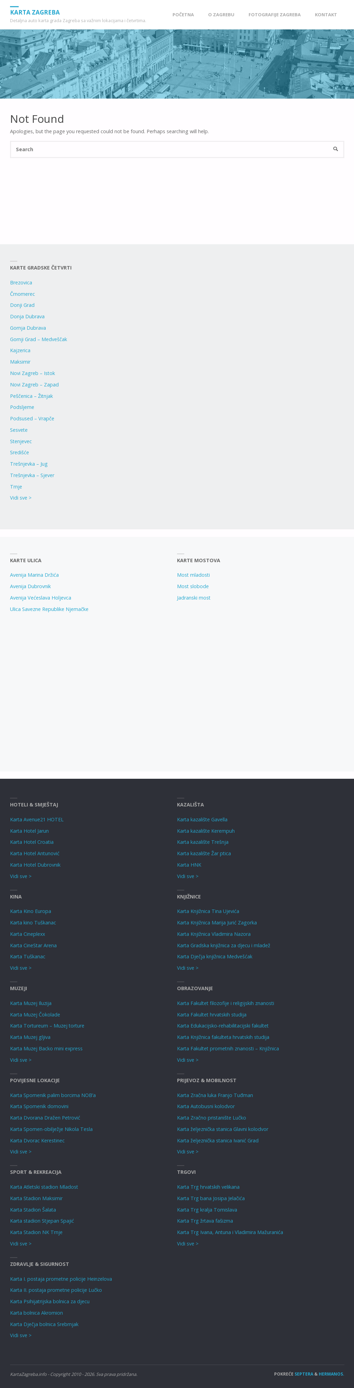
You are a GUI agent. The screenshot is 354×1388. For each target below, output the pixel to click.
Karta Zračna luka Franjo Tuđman (215, 1095)
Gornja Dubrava (28, 328)
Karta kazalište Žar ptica (204, 853)
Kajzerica (20, 350)
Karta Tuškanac (27, 956)
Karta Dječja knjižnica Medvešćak (214, 956)
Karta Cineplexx (27, 934)
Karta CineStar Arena (33, 945)
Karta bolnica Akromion (36, 1312)
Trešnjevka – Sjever (32, 475)
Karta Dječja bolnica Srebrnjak (44, 1324)
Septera (303, 1374)
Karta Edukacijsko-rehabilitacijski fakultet (223, 1025)
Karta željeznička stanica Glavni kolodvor (222, 1129)
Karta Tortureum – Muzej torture (47, 1025)
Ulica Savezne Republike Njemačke (49, 609)
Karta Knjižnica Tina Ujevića (208, 911)
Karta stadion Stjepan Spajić (42, 1220)
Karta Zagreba (35, 12)
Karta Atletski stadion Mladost (44, 1187)
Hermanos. (331, 1374)
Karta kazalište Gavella (202, 819)
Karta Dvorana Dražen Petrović (45, 1117)
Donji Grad (22, 305)
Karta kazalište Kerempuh (206, 831)
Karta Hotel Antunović (34, 853)
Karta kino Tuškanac (33, 922)
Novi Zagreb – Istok (32, 373)
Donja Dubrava (27, 316)
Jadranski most (194, 597)
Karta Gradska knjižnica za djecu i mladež (223, 945)
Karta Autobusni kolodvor (206, 1106)
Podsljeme (22, 407)
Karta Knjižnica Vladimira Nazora (214, 934)
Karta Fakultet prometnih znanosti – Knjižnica (228, 1048)
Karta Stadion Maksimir (36, 1198)
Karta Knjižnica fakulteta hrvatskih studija (223, 1037)
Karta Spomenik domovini (39, 1106)
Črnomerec (22, 294)
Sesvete (19, 430)
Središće (19, 452)
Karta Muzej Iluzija (31, 1003)
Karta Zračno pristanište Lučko (211, 1117)
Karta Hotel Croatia (32, 842)
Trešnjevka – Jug (29, 463)
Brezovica (21, 282)
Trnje (16, 486)
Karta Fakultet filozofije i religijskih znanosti (225, 1003)
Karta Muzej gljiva (30, 1037)
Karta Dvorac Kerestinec (37, 1140)
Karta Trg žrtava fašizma (205, 1220)
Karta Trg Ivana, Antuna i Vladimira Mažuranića (230, 1232)
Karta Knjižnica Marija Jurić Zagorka (217, 922)
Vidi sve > (20, 497)
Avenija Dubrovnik (30, 586)
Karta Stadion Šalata (33, 1209)
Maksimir (20, 361)
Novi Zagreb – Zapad (34, 384)
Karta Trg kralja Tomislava (207, 1209)
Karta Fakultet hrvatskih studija (211, 1014)
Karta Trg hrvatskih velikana (208, 1187)
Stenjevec (21, 441)
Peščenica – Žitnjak (31, 396)
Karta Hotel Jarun (29, 831)
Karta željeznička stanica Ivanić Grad (218, 1140)
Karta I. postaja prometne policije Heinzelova (61, 1279)
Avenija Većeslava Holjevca (40, 597)
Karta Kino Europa (30, 911)
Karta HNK (189, 864)
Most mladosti (193, 575)
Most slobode (193, 586)
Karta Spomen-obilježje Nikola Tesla (51, 1129)
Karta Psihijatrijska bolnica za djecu (50, 1301)
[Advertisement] (88, 689)
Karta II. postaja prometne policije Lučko (56, 1290)
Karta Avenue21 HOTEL (37, 819)
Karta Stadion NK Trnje (36, 1232)
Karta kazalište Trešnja (203, 842)
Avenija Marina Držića (34, 575)
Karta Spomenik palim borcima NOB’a (53, 1095)
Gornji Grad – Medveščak (38, 339)
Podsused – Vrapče (32, 418)
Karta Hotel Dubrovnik (35, 864)
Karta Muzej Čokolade (35, 1014)
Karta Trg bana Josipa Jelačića (211, 1198)
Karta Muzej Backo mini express (46, 1048)
